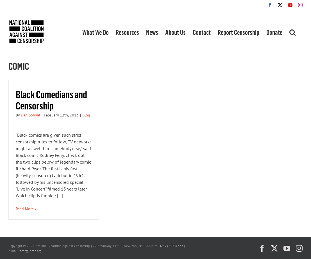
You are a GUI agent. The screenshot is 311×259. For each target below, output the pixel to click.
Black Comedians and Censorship (51, 100)
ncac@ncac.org (30, 251)
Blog (86, 115)
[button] (292, 31)
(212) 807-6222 (171, 246)
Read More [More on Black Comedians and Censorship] (25, 208)
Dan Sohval (30, 115)
